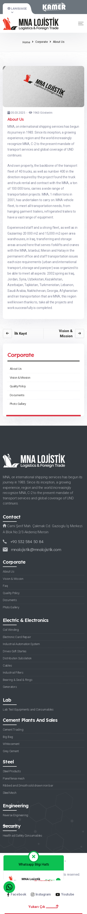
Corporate (41, 42)
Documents (17, 395)
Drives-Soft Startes (14, 651)
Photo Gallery (18, 404)
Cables (7, 665)
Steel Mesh (9, 792)
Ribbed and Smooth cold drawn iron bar (28, 785)
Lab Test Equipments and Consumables (28, 709)
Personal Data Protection (43, 868)
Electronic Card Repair (17, 637)
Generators (10, 687)
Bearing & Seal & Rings (17, 680)
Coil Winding (11, 629)
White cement (11, 744)
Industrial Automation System (21, 644)
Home (26, 42)
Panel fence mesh (14, 778)
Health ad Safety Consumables (22, 835)
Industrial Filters (13, 672)
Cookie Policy (53, 861)
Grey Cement (11, 751)
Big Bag (8, 737)
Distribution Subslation (17, 658)
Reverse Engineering (15, 815)
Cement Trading (13, 729)
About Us (16, 368)
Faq (5, 586)
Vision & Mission (20, 377)
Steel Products (12, 771)
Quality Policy (18, 386)
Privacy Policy (28, 861)
